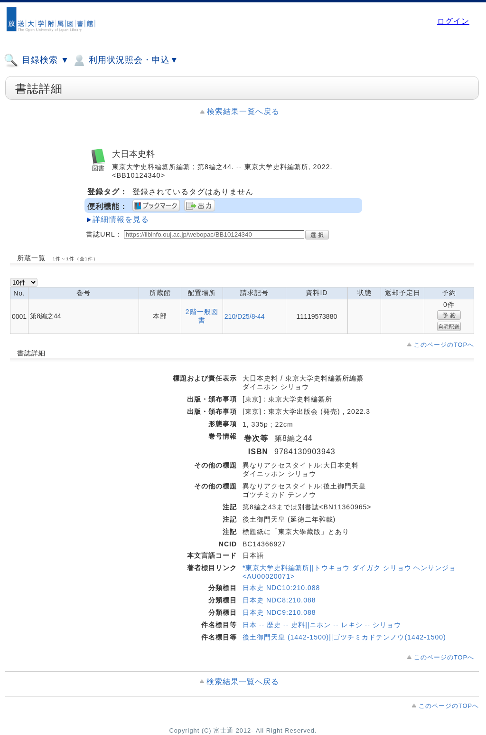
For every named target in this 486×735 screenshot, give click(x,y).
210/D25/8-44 (244, 316)
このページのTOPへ (444, 344)
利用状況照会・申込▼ (125, 60)
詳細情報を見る (121, 219)
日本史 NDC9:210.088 (279, 612)
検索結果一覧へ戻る (243, 111)
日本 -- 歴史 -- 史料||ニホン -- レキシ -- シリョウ (322, 625)
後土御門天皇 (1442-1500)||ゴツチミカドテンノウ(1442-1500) (344, 637)
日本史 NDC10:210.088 (281, 588)
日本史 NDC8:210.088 (279, 600)
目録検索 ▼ (36, 60)
